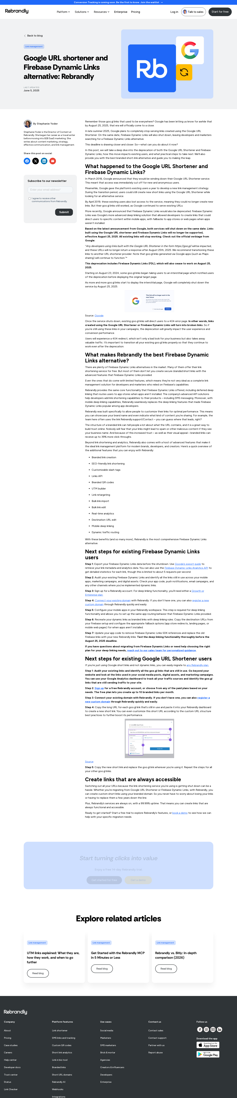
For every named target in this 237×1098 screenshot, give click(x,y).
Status (7, 1082)
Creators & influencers (112, 1067)
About (7, 1030)
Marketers (105, 1038)
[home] (16, 12)
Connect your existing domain (113, 600)
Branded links (59, 1067)
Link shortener (59, 1030)
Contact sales (155, 1030)
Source (89, 761)
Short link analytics (62, 1052)
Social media (106, 1030)
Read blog (38, 973)
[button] (64, 11)
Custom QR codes (61, 1045)
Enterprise (120, 11)
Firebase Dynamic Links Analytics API (186, 567)
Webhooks (57, 1089)
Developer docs (12, 1067)
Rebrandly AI (58, 1082)
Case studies (11, 1045)
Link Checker (11, 1089)
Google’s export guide (188, 564)
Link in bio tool (59, 1060)
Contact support (157, 1038)
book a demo (180, 812)
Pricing (135, 11)
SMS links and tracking (63, 1038)
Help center (10, 1060)
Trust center (11, 1075)
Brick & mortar (107, 1052)
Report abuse (155, 1052)
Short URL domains (62, 1075)
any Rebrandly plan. (198, 665)
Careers (8, 1052)
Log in (174, 11)
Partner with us (156, 1045)
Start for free (220, 11)
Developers (106, 1075)
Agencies (105, 1060)
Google (99, 315)
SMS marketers (108, 1045)
